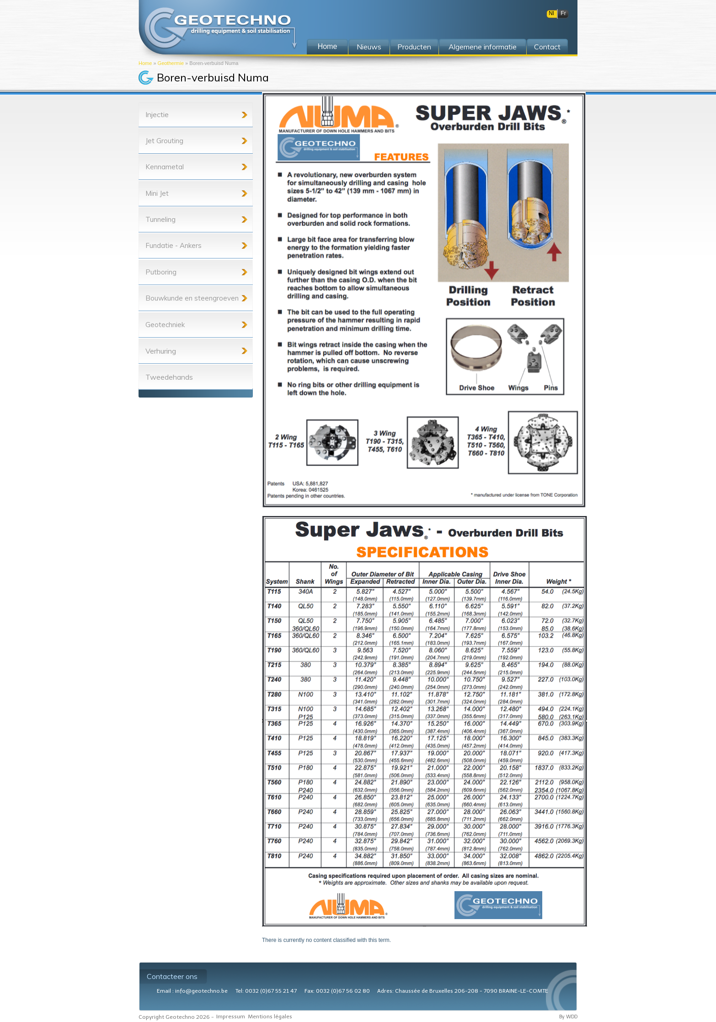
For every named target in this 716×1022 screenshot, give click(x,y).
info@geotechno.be (201, 991)
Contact (547, 46)
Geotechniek (165, 324)
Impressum (230, 1016)
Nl (551, 13)
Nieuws (369, 46)
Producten (414, 46)
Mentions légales (270, 1016)
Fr (563, 13)
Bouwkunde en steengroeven (192, 298)
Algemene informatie (483, 46)
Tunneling (160, 219)
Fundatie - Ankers (173, 245)
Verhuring (160, 350)
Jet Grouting (164, 140)
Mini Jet (157, 193)
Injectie (157, 114)
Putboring (160, 272)
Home (145, 63)
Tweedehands (169, 377)
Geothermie (171, 63)
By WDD (568, 1017)
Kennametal (164, 166)
